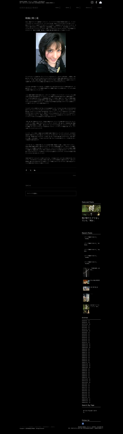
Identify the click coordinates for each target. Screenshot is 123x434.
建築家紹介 (46, 427)
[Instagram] (92, 2)
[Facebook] (96, 2)
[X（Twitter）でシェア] (30, 170)
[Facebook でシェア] (26, 170)
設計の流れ (38, 427)
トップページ (23, 427)
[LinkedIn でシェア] (34, 170)
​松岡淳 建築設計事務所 (29, 8)
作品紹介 (31, 427)
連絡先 (53, 427)
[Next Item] (98, 210)
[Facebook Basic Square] (83, 424)
